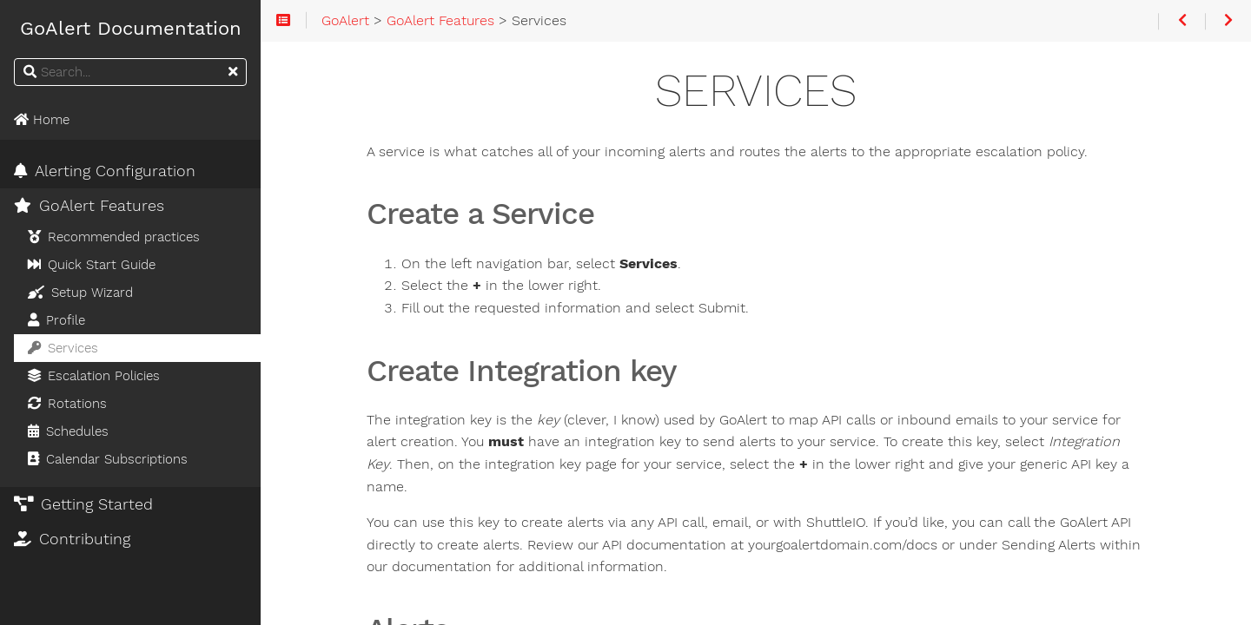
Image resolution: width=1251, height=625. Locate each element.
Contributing (72, 539)
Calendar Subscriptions (108, 459)
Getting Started (83, 504)
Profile (56, 320)
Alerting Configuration (104, 171)
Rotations (67, 403)
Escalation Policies (94, 376)
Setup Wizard (80, 292)
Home (42, 120)
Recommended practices (114, 237)
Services (63, 348)
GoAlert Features (89, 205)
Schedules (68, 431)
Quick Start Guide (92, 265)
